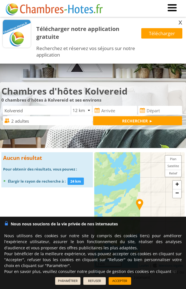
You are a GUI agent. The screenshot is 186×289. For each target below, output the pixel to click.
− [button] (177, 193)
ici (174, 271)
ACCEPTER (119, 281)
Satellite (173, 166)
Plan (173, 159)
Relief (173, 173)
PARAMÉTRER (68, 281)
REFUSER (94, 281)
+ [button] (177, 185)
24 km (75, 181)
